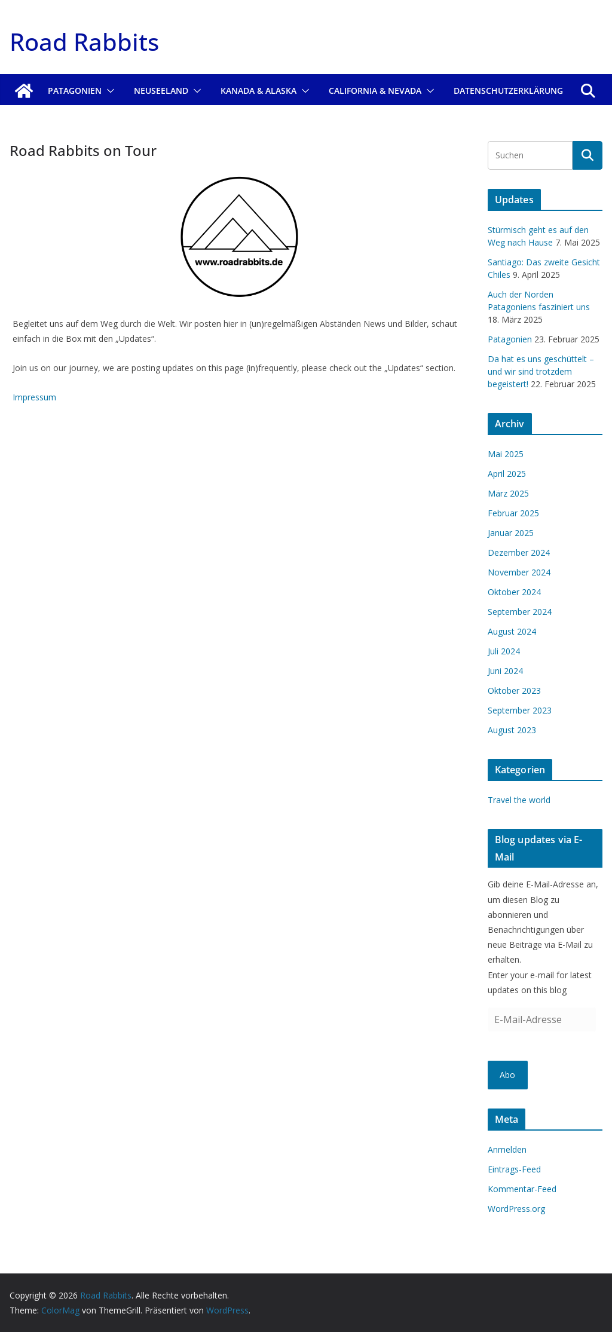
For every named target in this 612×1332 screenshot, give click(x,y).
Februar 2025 (513, 513)
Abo (507, 1074)
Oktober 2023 (514, 690)
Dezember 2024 (519, 552)
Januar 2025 (511, 532)
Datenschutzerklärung (508, 90)
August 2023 (512, 730)
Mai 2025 (506, 454)
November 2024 (519, 572)
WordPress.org (516, 1208)
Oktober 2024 (514, 592)
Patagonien (75, 90)
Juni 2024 (505, 670)
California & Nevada (375, 90)
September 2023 (520, 710)
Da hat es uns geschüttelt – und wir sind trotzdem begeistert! (541, 371)
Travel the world (519, 800)
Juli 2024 (504, 651)
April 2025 (507, 473)
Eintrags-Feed (514, 1169)
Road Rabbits (84, 41)
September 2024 (520, 611)
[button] (108, 90)
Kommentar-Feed (522, 1189)
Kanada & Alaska (258, 90)
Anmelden (507, 1149)
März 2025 (508, 493)
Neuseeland (161, 90)
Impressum (34, 397)
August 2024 (512, 631)
